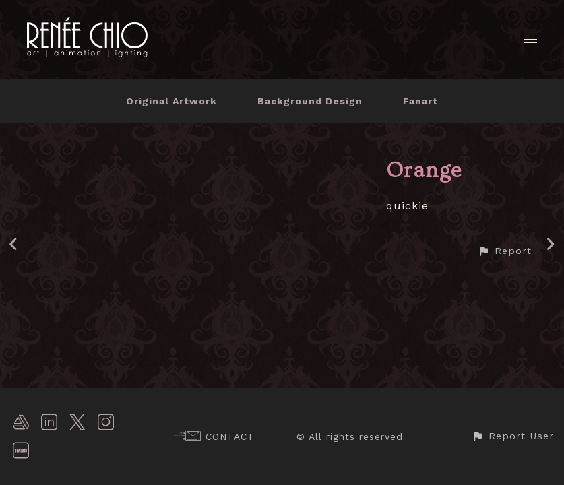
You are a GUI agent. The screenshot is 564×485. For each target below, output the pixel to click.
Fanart (420, 101)
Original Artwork (171, 101)
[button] (504, 251)
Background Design (310, 101)
